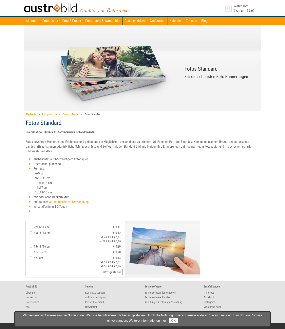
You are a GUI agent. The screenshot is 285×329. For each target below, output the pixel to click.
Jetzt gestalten (112, 272)
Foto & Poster (71, 21)
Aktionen (32, 21)
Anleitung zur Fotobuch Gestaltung (163, 302)
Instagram (209, 302)
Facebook (209, 297)
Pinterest (209, 292)
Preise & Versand (94, 302)
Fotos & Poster (71, 114)
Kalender (175, 21)
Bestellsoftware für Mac (157, 297)
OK (173, 320)
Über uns (30, 292)
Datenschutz (32, 302)
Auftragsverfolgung (95, 297)
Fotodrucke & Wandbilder (102, 21)
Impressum (32, 297)
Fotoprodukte (49, 114)
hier (163, 320)
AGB (28, 306)
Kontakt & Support (95, 292)
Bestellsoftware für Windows (160, 292)
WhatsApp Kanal (213, 306)
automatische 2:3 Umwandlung (69, 202)
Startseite (31, 114)
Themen (191, 21)
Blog (204, 21)
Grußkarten (157, 21)
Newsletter (91, 306)
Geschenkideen (135, 21)
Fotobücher (50, 21)
